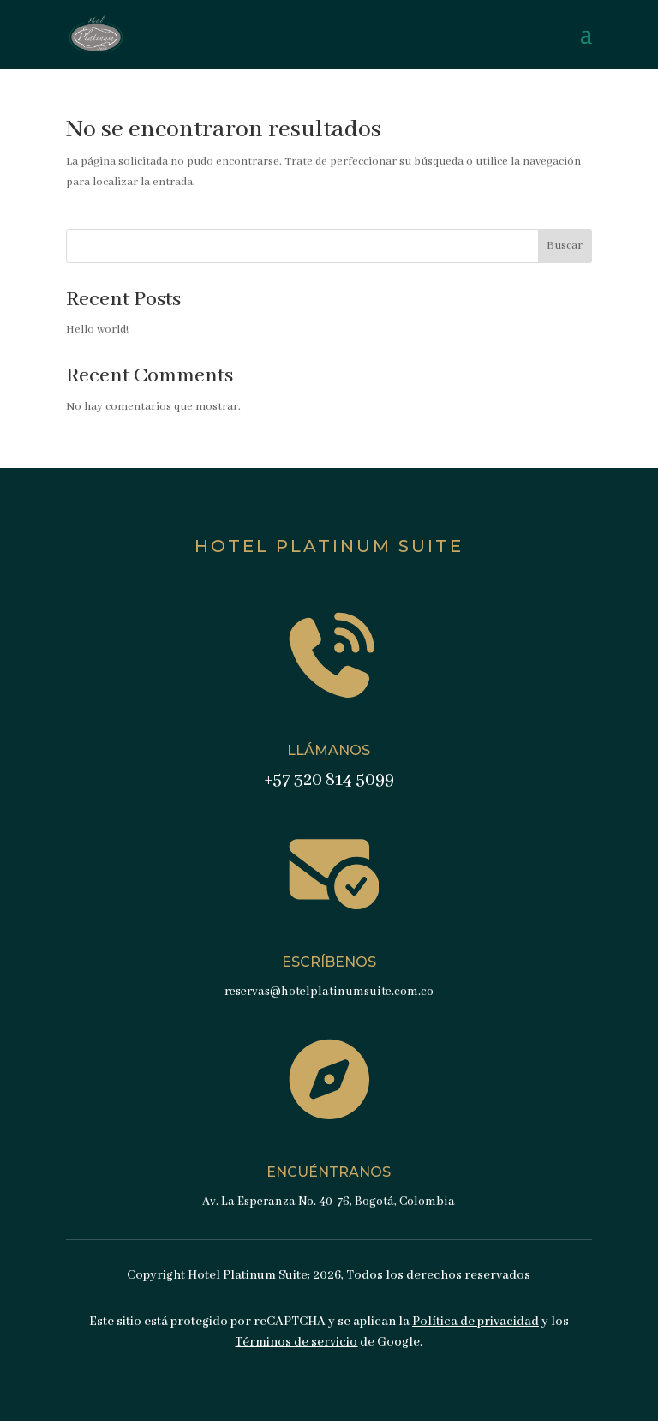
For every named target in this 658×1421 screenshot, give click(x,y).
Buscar (565, 245)
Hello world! (97, 329)
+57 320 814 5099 (329, 780)
